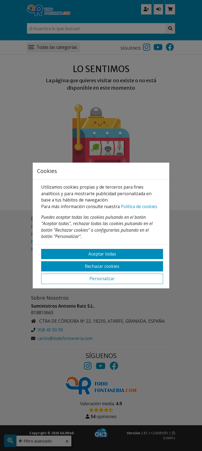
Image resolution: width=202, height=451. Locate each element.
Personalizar (102, 279)
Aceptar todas (102, 254)
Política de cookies (139, 206)
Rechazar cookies (102, 266)
